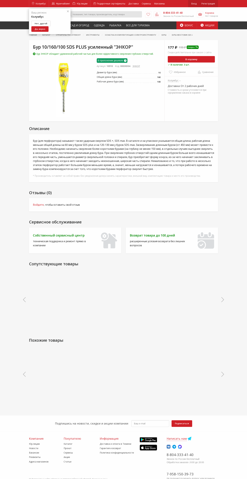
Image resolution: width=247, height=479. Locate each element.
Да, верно (40, 29)
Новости (33, 448)
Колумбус (39, 3)
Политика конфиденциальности (117, 452)
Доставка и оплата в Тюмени (115, 443)
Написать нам (177, 438)
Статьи (67, 461)
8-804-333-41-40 (180, 454)
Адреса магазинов (39, 461)
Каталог (68, 443)
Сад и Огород (79, 25)
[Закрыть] (67, 11)
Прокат (68, 448)
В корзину (191, 59)
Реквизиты (34, 457)
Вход (194, 3)
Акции (207, 25)
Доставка (133, 3)
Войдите (38, 204)
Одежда (99, 25)
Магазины (159, 3)
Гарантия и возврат (110, 448)
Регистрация (208, 3)
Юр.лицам (79, 3)
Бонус (186, 25)
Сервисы (146, 3)
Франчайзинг (61, 3)
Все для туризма (138, 25)
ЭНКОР (136, 66)
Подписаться (182, 423)
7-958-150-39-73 (180, 474)
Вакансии (34, 452)
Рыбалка (115, 25)
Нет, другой (41, 23)
